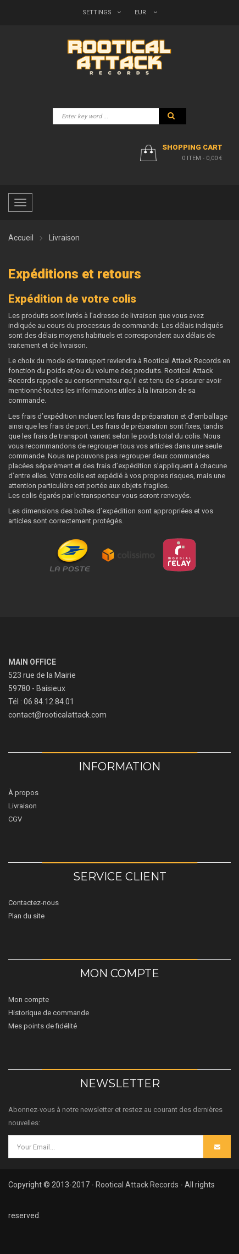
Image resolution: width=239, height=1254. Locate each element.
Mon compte (28, 999)
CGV (15, 819)
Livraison (22, 806)
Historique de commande (48, 1013)
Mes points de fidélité (42, 1026)
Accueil (21, 237)
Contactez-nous (33, 903)
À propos (23, 792)
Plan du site (26, 916)
